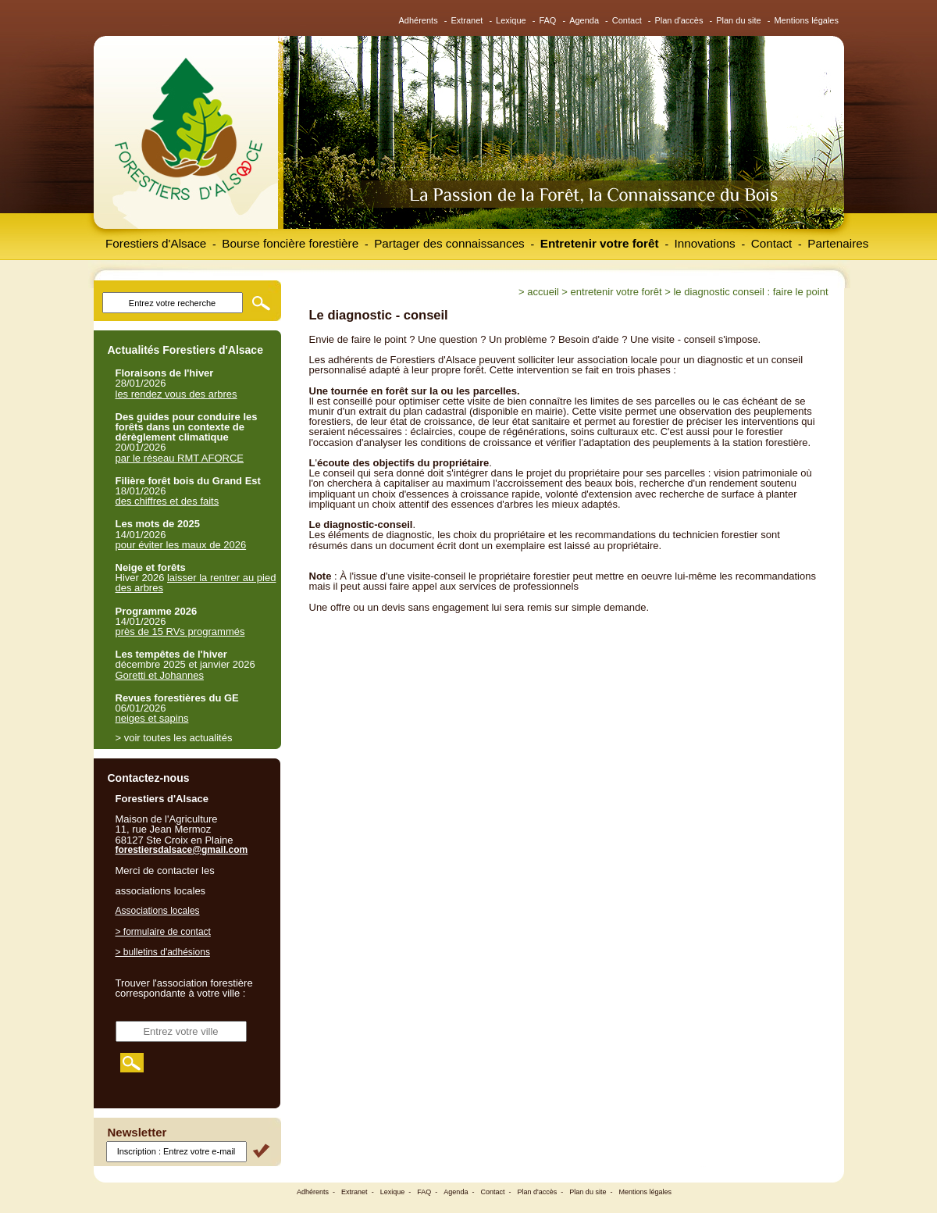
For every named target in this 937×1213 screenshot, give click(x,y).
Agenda (584, 20)
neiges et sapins (152, 718)
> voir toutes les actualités (174, 738)
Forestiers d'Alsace (155, 243)
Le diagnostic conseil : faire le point (750, 292)
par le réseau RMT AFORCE (180, 458)
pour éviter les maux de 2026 (181, 545)
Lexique (511, 20)
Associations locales (158, 910)
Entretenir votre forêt (599, 243)
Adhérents (418, 20)
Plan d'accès (678, 20)
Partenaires (837, 243)
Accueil (542, 292)
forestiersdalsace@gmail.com (182, 849)
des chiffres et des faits (167, 501)
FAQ (547, 20)
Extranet (467, 20)
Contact (627, 20)
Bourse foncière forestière (290, 243)
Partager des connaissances (449, 243)
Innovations (705, 243)
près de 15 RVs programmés (180, 631)
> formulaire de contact (163, 931)
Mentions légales (806, 20)
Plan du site (738, 20)
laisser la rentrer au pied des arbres (196, 583)
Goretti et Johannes (160, 675)
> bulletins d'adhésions (163, 952)
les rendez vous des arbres (176, 394)
